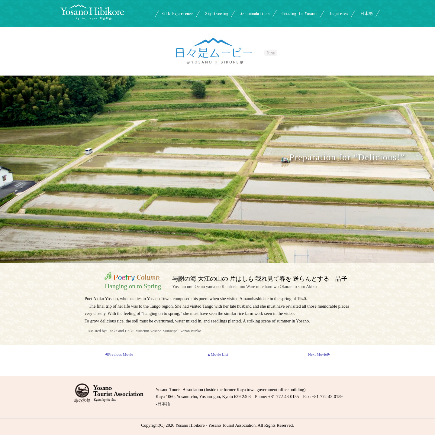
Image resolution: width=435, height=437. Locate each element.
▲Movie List (217, 354)
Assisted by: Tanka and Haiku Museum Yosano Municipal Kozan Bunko (144, 331)
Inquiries (338, 13)
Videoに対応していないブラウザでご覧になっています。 (217, 168)
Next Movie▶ (319, 354)
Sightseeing (216, 13)
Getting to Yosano (299, 13)
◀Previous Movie (118, 354)
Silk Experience (177, 13)
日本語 (366, 13)
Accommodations (255, 13)
